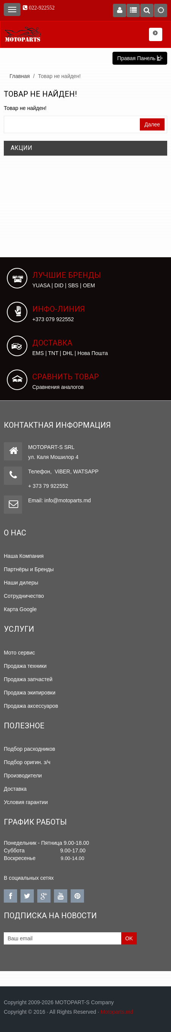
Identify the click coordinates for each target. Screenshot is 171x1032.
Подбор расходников (29, 749)
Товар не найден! (59, 76)
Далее (152, 124)
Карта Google (20, 609)
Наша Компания (24, 556)
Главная (20, 76)
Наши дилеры (21, 583)
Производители (23, 775)
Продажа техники (25, 666)
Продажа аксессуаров (31, 706)
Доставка (15, 789)
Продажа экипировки (29, 693)
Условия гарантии (26, 802)
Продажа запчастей (28, 679)
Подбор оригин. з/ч (27, 762)
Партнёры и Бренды (29, 569)
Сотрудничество (24, 596)
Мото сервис (19, 653)
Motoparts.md (117, 1012)
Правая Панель (139, 58)
